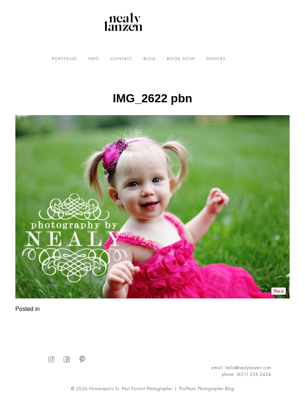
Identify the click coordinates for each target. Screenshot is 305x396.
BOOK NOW (181, 59)
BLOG (150, 59)
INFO (94, 59)
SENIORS (216, 59)
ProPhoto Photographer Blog (206, 389)
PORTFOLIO (64, 59)
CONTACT (122, 59)
